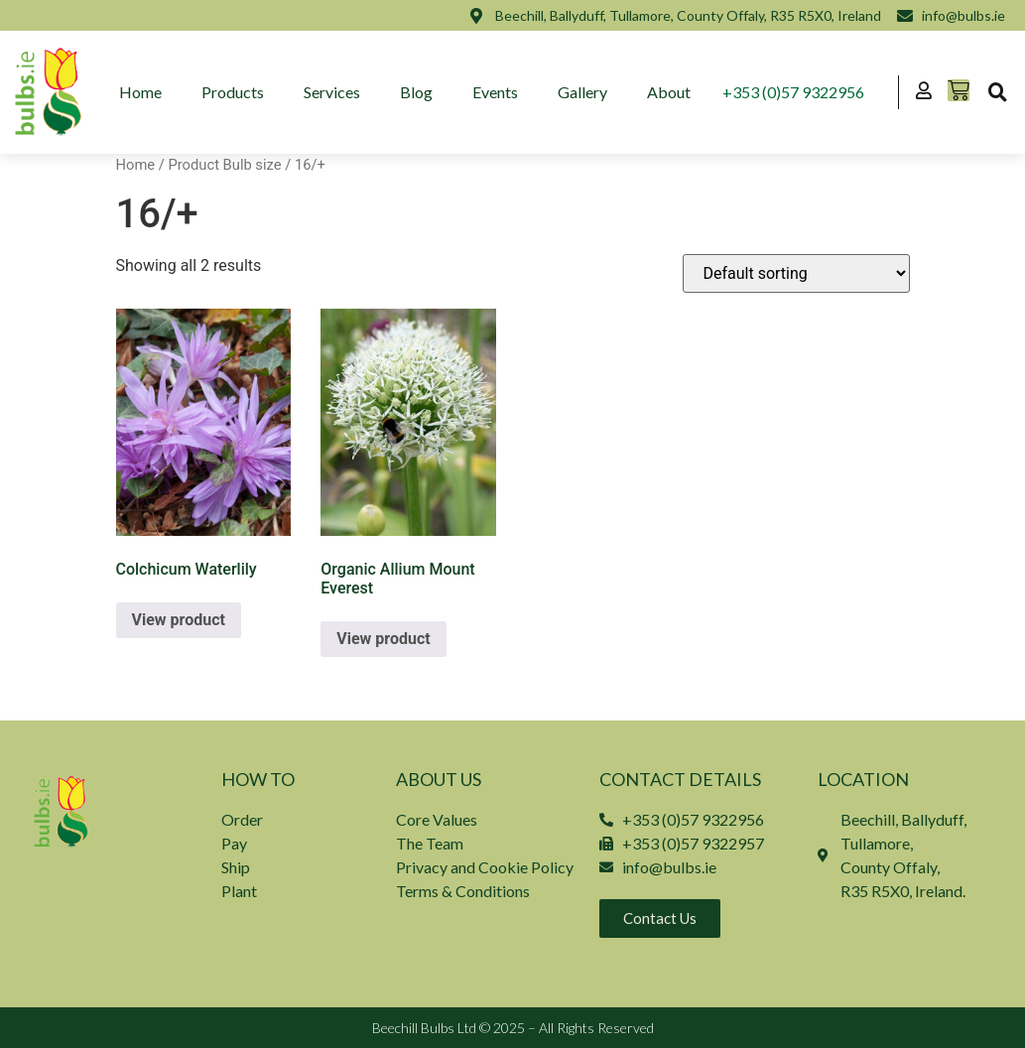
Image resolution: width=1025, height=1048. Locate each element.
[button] (997, 92)
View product (178, 619)
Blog (416, 91)
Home (140, 91)
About (669, 91)
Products (232, 91)
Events (495, 91)
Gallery (582, 91)
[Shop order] (796, 273)
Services (332, 91)
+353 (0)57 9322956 (793, 91)
